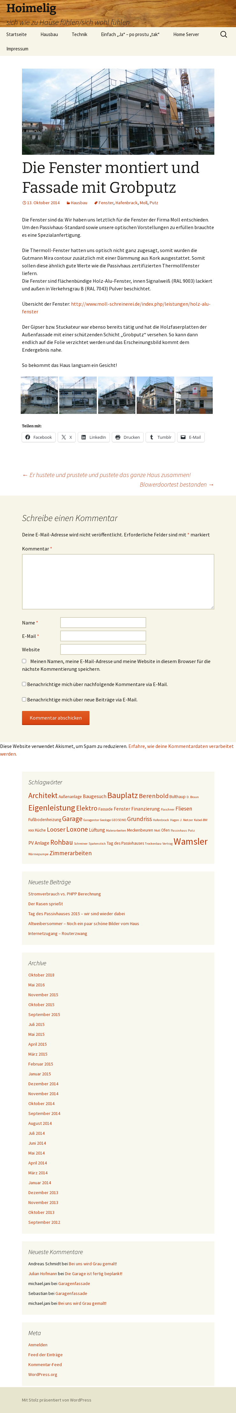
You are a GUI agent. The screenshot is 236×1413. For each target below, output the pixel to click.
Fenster (106, 203)
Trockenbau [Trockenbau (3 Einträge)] (153, 843)
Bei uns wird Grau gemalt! (93, 1264)
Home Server (186, 34)
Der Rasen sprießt (45, 904)
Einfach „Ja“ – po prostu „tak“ (130, 34)
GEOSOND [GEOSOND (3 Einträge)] (119, 820)
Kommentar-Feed (45, 1364)
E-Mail (30, 636)
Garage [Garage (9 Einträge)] (72, 818)
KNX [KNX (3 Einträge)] (31, 830)
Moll (143, 203)
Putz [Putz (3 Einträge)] (191, 830)
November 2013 (43, 1202)
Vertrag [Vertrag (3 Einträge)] (167, 843)
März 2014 (37, 1173)
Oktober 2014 (41, 1103)
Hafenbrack (127, 203)
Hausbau (49, 34)
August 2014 (40, 1123)
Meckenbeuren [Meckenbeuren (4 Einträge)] (140, 830)
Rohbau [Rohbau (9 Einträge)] (61, 842)
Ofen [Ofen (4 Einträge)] (165, 830)
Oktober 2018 (41, 975)
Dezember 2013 (43, 1192)
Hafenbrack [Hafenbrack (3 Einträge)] (161, 820)
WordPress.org (42, 1374)
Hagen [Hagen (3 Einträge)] (174, 820)
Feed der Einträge (45, 1354)
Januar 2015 (39, 1074)
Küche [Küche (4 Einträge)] (40, 830)
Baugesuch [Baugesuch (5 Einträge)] (94, 796)
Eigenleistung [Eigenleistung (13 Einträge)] (51, 808)
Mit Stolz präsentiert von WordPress (56, 1400)
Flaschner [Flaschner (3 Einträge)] (168, 809)
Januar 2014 (39, 1182)
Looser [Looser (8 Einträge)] (56, 829)
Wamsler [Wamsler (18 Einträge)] (191, 841)
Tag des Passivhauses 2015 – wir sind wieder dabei (76, 913)
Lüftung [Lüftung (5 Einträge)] (97, 830)
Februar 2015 (40, 1064)
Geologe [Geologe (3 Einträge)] (105, 820)
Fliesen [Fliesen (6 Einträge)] (183, 808)
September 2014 (44, 1113)
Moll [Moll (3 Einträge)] (157, 830)
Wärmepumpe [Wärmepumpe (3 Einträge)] (38, 854)
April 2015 (37, 1044)
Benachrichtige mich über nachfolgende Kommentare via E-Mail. (97, 684)
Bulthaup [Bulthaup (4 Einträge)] (177, 796)
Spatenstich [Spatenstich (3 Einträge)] (97, 843)
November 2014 (43, 1093)
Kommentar (37, 548)
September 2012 (44, 1222)
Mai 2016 (36, 985)
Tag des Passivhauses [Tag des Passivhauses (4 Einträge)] (125, 843)
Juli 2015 (36, 1024)
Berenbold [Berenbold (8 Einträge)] (153, 796)
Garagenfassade (74, 1283)
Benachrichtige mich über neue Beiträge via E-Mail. (82, 699)
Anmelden (37, 1345)
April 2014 (37, 1163)
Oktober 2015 (41, 1004)
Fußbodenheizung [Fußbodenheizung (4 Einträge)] (44, 819)
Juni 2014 (37, 1143)
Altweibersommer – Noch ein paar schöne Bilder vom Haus (83, 923)
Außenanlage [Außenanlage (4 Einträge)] (70, 796)
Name (30, 622)
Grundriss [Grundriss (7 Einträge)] (139, 819)
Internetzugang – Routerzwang (57, 933)
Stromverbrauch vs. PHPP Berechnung (64, 894)
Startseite (16, 34)
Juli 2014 (36, 1133)
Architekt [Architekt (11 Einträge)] (43, 795)
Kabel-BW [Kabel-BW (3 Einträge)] (200, 820)
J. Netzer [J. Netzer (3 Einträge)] (186, 820)
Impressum (17, 49)
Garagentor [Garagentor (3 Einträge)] (91, 820)
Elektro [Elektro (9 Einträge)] (86, 808)
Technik (79, 34)
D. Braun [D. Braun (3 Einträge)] (193, 797)
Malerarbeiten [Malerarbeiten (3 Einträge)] (116, 830)
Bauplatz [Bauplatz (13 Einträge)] (122, 795)
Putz (154, 203)
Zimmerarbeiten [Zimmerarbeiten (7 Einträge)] (70, 853)
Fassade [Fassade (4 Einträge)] (105, 809)
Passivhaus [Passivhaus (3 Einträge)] (179, 830)
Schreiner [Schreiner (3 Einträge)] (81, 843)
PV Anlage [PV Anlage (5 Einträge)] (38, 843)
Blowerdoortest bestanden (177, 484)
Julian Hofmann (42, 1273)
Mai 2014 (36, 1153)
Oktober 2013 (41, 1212)
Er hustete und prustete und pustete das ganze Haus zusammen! (106, 475)
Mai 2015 (36, 1034)
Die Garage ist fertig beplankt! (93, 1273)
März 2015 (37, 1054)
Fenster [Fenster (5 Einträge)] (122, 809)
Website (31, 649)
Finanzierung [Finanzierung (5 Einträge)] (145, 809)
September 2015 (44, 1014)
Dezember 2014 (43, 1084)
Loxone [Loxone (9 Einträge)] (77, 829)
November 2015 (43, 995)
